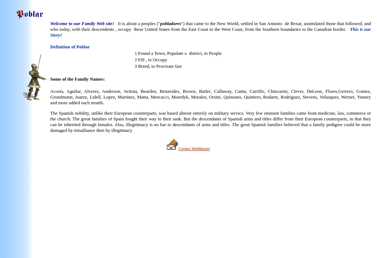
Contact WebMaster (194, 149)
